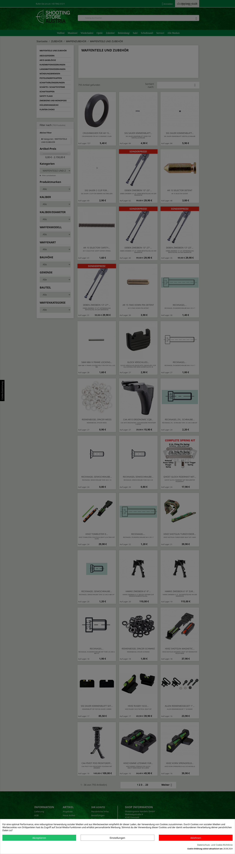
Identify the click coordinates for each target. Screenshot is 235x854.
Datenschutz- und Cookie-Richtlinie (215, 844)
